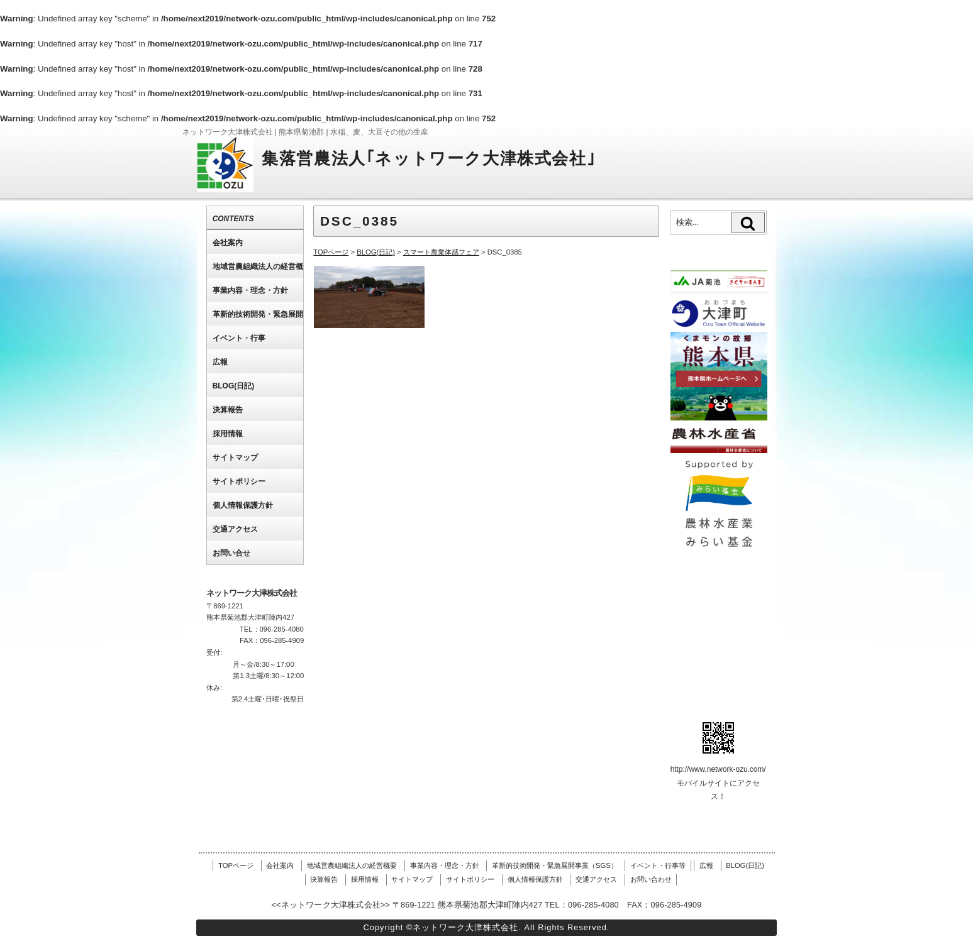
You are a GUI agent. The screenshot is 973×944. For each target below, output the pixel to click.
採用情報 (365, 879)
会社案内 (280, 865)
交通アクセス (596, 879)
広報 (706, 865)
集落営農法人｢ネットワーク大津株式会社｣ (429, 158)
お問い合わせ (651, 879)
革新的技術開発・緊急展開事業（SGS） (555, 865)
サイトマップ (412, 879)
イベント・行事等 (658, 865)
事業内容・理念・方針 (444, 865)
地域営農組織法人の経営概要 (352, 865)
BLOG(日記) (745, 865)
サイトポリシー (470, 879)
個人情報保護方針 (535, 879)
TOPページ (235, 865)
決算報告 (324, 879)
